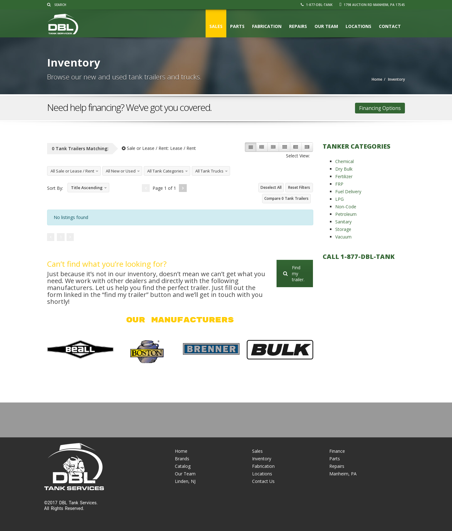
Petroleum (346, 214)
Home (181, 451)
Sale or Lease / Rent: (159, 148)
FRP (339, 184)
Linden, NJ (185, 481)
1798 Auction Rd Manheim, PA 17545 (372, 5)
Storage (343, 229)
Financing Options (380, 108)
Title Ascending (87, 187)
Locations (358, 26)
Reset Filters (299, 187)
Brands (182, 459)
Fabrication (267, 26)
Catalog (183, 466)
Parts (237, 26)
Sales (216, 26)
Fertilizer (343, 176)
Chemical (344, 161)
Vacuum (343, 237)
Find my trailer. (293, 273)
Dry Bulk (343, 169)
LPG (339, 199)
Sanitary (343, 222)
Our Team (326, 26)
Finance (337, 451)
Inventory (261, 459)
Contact (390, 26)
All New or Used (121, 171)
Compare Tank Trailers (286, 198)
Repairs (298, 26)
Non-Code (345, 207)
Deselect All (271, 187)
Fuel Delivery (348, 191)
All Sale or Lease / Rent (72, 171)
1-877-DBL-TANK (316, 5)
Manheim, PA (343, 474)
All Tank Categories (165, 171)
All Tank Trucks (209, 171)
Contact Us (263, 481)
